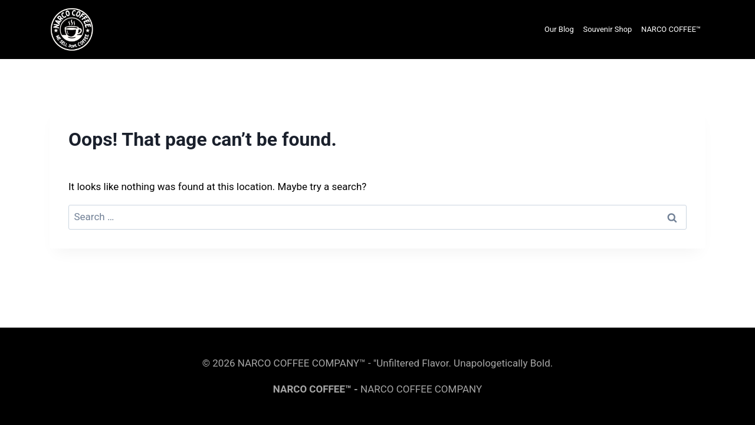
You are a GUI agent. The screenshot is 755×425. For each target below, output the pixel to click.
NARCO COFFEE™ (671, 29)
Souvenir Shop (607, 29)
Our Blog (559, 29)
